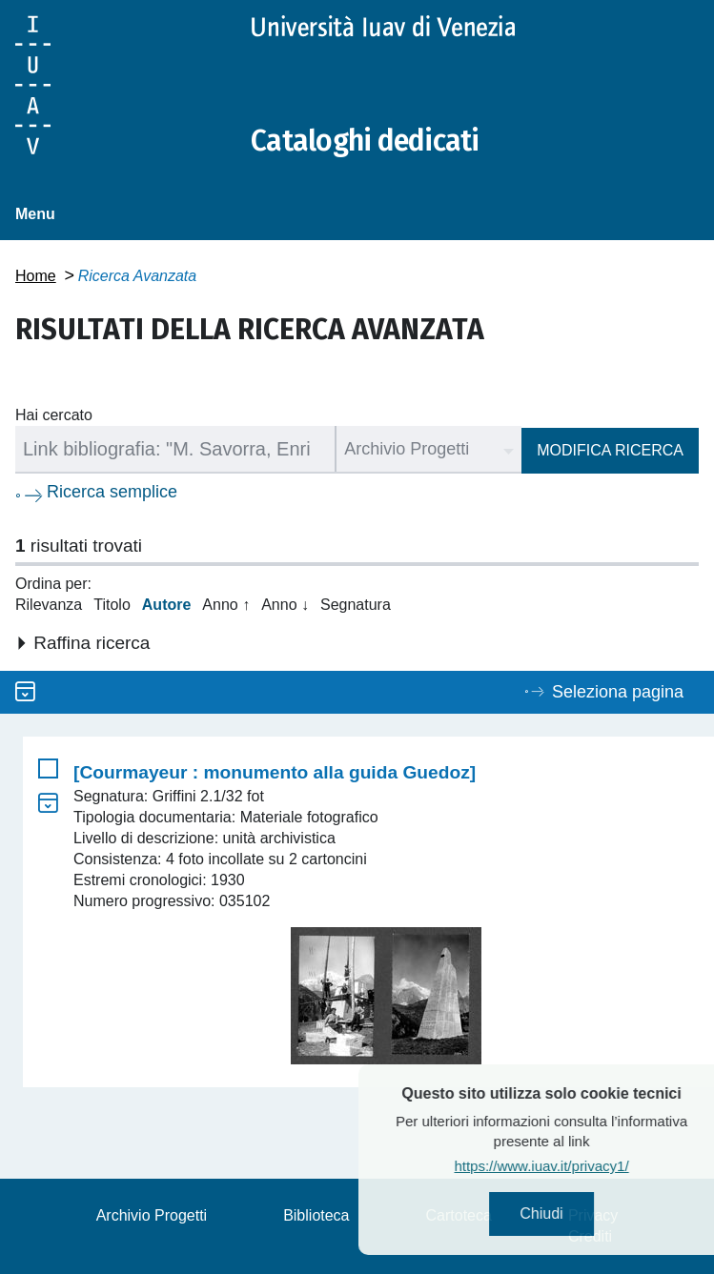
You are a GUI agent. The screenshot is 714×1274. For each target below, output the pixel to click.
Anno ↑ (226, 605)
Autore (167, 605)
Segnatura (355, 605)
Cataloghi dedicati (365, 141)
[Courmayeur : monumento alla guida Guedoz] (274, 772)
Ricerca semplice (112, 491)
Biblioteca (316, 1215)
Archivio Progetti (152, 1215)
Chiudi (576, 1213)
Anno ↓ (285, 605)
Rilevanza (48, 605)
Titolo (112, 605)
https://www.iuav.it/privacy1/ (576, 1166)
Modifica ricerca (610, 450)
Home (35, 276)
